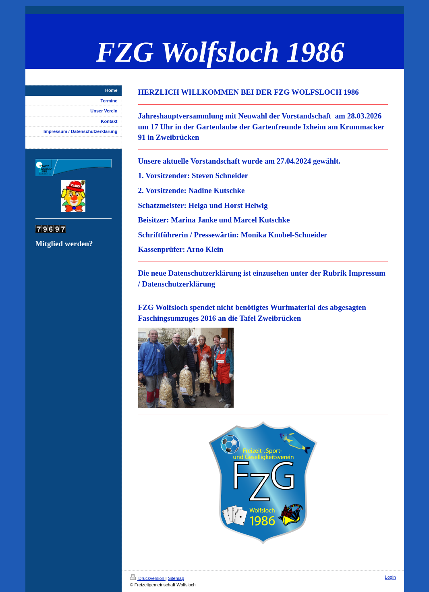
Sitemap (176, 578)
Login (390, 577)
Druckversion (148, 578)
